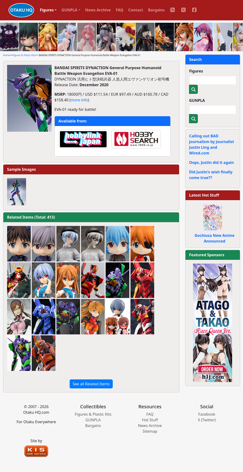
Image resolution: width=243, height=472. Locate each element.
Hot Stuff (150, 420)
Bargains (156, 10)
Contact (135, 10)
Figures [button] (47, 10)
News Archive (98, 10)
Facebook (206, 414)
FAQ (119, 10)
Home (6, 55)
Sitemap (150, 431)
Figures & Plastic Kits (24, 55)
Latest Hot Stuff (204, 195)
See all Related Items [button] (91, 384)
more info (79, 100)
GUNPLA (197, 100)
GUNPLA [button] (69, 10)
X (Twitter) (207, 420)
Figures (196, 71)
